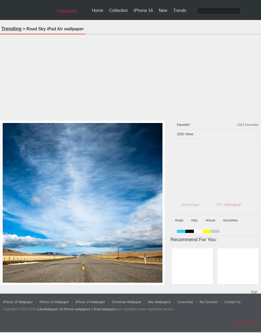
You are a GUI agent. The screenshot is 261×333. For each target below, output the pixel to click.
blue (181, 231)
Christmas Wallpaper (126, 302)
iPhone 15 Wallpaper (18, 302)
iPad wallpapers (105, 309)
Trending (11, 28)
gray (215, 231)
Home (97, 10)
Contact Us (232, 302)
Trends (179, 10)
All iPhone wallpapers (74, 309)
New (163, 10)
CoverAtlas (185, 302)
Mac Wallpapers (159, 302)
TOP (253, 292)
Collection (118, 10)
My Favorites (209, 302)
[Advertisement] (131, 75)
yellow (206, 231)
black (189, 231)
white (198, 231)
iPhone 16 (143, 10)
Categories (67, 11)
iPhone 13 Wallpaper (54, 302)
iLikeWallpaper (47, 309)
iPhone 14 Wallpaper (90, 302)
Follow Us (245, 323)
